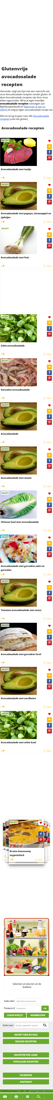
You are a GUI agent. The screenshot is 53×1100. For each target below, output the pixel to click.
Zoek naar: (8, 1025)
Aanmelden (37, 1015)
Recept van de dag (25, 1034)
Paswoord (9, 1008)
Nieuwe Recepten (25, 1041)
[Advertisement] (26, 36)
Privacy (41, 1091)
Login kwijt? (15, 1015)
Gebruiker (9, 1001)
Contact (34, 1091)
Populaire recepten (25, 1061)
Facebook (26, 1075)
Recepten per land (25, 1054)
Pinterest (26, 1081)
